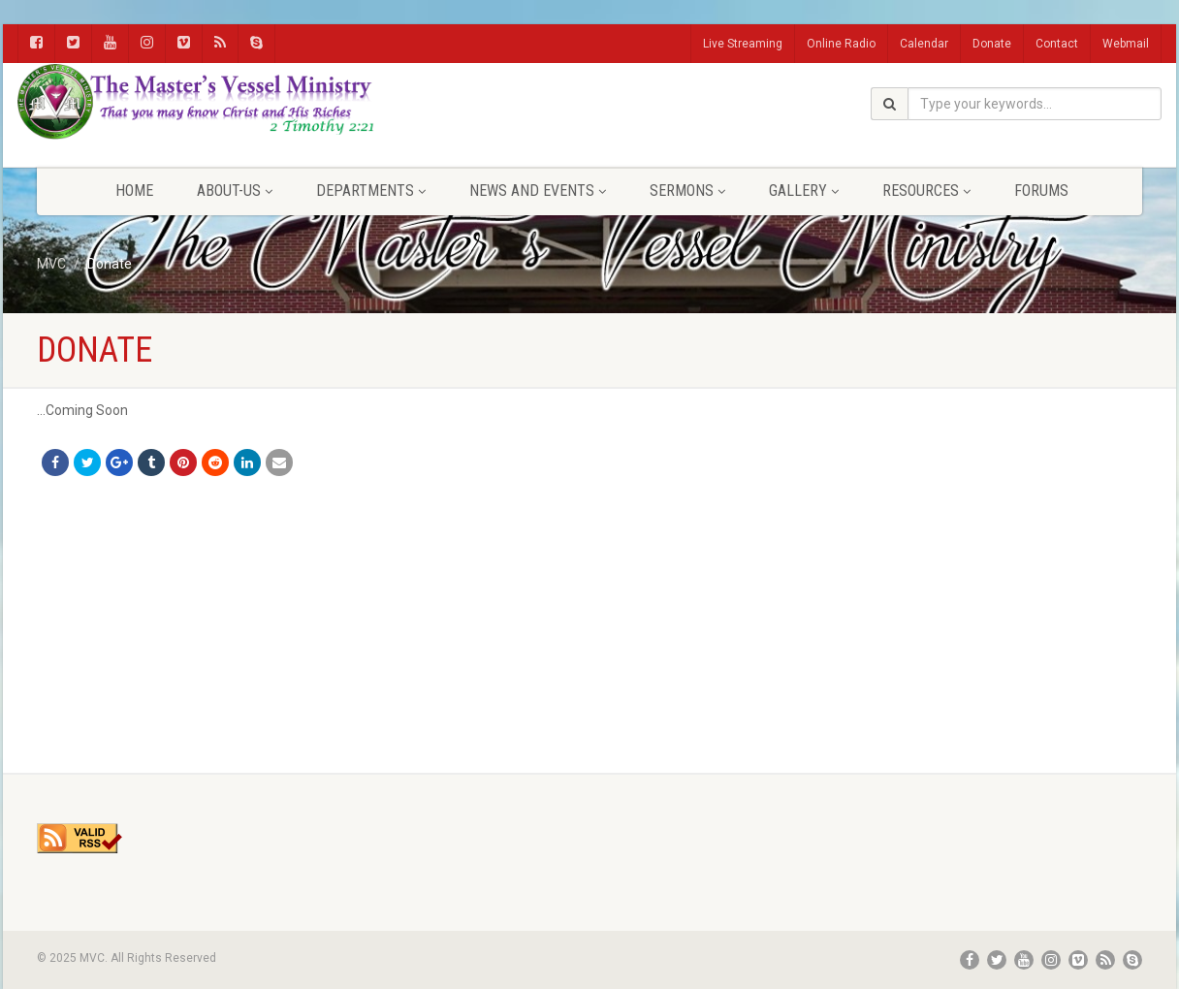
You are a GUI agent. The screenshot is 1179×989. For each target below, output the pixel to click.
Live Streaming (742, 43)
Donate (991, 43)
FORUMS (1041, 190)
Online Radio (841, 43)
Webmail (1125, 43)
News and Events (537, 190)
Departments (371, 190)
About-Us (234, 190)
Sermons (687, 190)
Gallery (804, 190)
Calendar (924, 43)
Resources (926, 190)
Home (134, 190)
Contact (1057, 43)
